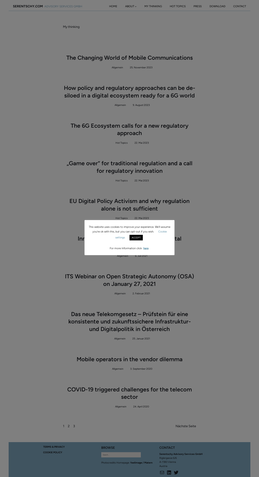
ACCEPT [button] (136, 237)
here (146, 248)
